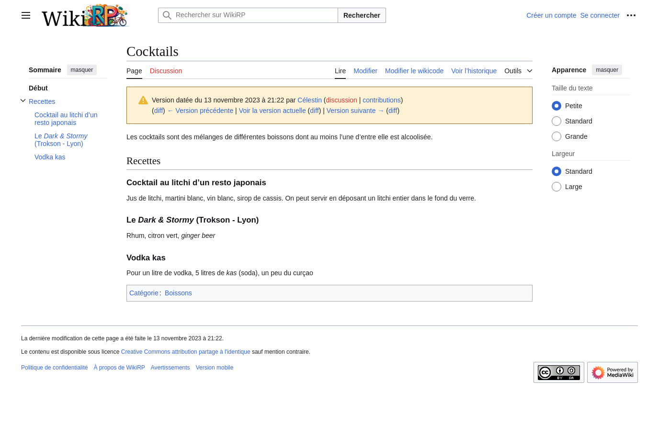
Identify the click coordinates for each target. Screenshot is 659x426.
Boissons (178, 293)
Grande (576, 136)
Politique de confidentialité (54, 367)
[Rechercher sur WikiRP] (248, 15)
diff (158, 110)
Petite (573, 106)
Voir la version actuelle (272, 110)
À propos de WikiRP (119, 367)
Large (573, 187)
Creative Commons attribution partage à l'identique (185, 351)
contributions (381, 100)
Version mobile (215, 367)
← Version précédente (200, 110)
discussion (341, 100)
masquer (82, 70)
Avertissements (170, 367)
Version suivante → (356, 110)
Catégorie (144, 293)
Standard (578, 121)
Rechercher (361, 15)
